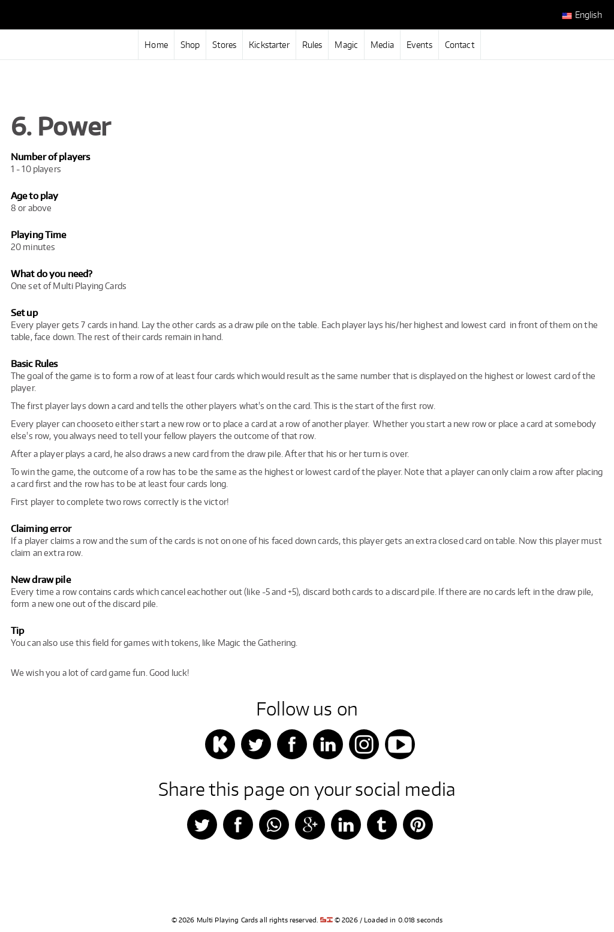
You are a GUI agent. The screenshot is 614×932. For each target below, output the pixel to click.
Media (382, 45)
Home (156, 45)
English (582, 15)
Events (419, 45)
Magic (346, 45)
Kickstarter (269, 45)
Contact (459, 45)
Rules (312, 45)
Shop (190, 45)
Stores (224, 45)
